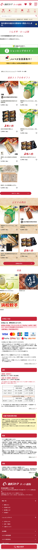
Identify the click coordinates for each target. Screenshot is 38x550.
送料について (32, 408)
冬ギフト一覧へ (16, 193)
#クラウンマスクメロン (11, 19)
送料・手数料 (7, 524)
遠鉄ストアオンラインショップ (8, 71)
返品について (32, 472)
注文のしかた (7, 521)
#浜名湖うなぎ (20, 19)
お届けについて (7, 526)
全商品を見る (19, 263)
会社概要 (4, 531)
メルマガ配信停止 (6, 539)
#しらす (30, 19)
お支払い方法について (30, 363)
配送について (32, 457)
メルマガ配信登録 (6, 535)
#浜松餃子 (26, 19)
